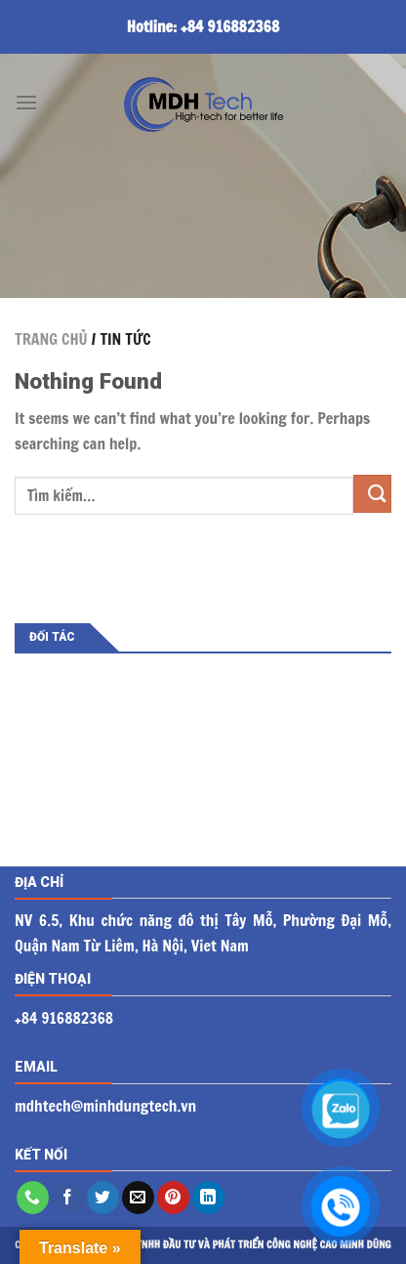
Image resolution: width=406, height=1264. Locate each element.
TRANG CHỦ (51, 339)
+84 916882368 (230, 26)
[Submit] (372, 494)
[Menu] (26, 102)
